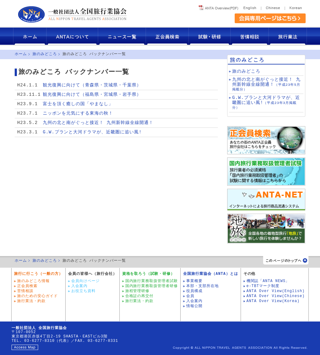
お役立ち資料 (83, 291)
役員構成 (194, 291)
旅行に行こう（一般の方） (38, 273)
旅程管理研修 (137, 291)
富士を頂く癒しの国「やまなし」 (78, 104)
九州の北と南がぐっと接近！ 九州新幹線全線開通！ (98, 123)
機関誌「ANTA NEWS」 (268, 281)
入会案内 (79, 286)
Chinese (273, 6)
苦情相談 (250, 36)
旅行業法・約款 (31, 301)
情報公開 (194, 306)
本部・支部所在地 (202, 286)
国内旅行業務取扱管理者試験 (151, 281)
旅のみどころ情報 (33, 281)
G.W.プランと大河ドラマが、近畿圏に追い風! (92, 132)
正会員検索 (167, 36)
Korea (295, 6)
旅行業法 (288, 36)
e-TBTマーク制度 (263, 286)
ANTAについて (72, 36)
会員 (190, 296)
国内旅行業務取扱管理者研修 (151, 286)
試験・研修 (210, 36)
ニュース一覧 (122, 36)
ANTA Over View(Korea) (273, 301)
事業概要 (194, 281)
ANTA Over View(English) (276, 291)
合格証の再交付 (139, 296)
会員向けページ (85, 281)
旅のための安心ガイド (37, 296)
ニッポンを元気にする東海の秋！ (78, 113)
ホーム (30, 36)
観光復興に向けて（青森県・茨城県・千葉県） (92, 85)
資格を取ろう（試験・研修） (148, 273)
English (251, 6)
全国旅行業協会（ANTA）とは (210, 273)
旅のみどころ (44, 54)
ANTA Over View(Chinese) (276, 296)
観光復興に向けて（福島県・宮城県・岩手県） (92, 95)
